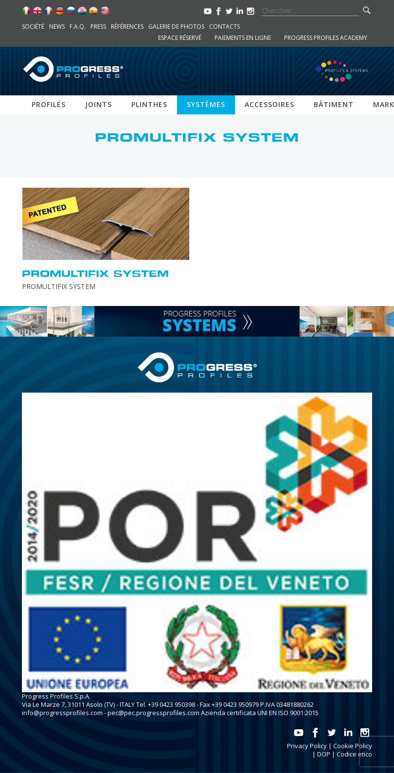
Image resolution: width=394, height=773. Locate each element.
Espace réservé (179, 38)
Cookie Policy (352, 745)
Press (98, 26)
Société (33, 26)
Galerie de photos (176, 26)
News (57, 26)
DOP (323, 754)
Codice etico (354, 754)
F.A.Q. (78, 26)
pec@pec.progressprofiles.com (153, 712)
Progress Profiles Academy (325, 38)
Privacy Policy (307, 745)
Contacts (224, 26)
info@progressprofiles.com (62, 712)
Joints (98, 104)
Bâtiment (334, 104)
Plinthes (149, 104)
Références (127, 26)
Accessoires (269, 104)
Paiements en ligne (243, 38)
